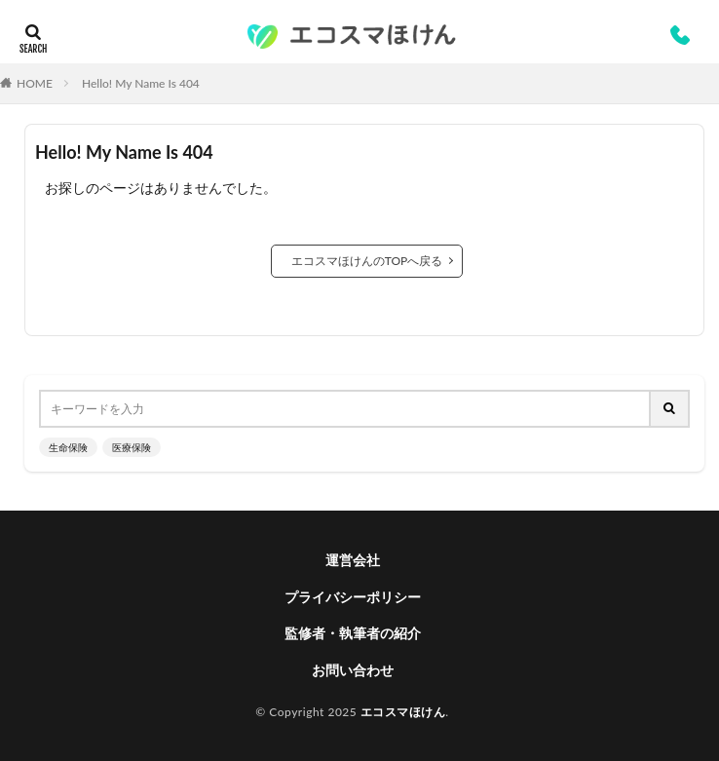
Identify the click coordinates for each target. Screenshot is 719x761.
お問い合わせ (353, 670)
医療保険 (131, 447)
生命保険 (68, 447)
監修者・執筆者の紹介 (352, 633)
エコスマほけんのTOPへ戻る (367, 260)
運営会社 (352, 560)
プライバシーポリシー (352, 597)
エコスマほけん (403, 711)
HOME (35, 83)
